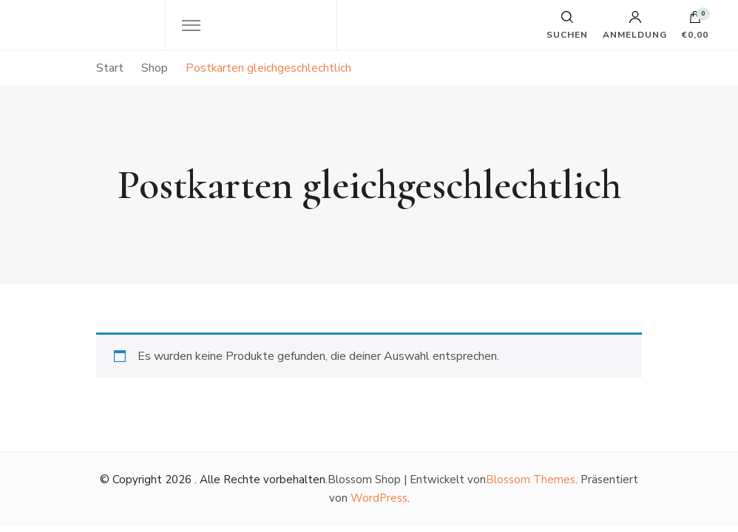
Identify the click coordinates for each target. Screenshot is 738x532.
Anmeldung (635, 25)
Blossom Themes (530, 479)
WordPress (379, 498)
